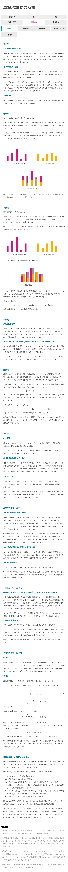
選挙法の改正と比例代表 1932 (44, 804)
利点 (55, 17)
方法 (34, 17)
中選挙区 (42, 28)
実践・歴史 (12, 22)
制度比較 (34, 22)
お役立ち (56, 22)
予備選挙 (9, 35)
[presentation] (3, 122)
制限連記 (26, 28)
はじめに (12, 17)
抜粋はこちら (32, 767)
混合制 (9, 28)
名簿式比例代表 (59, 28)
